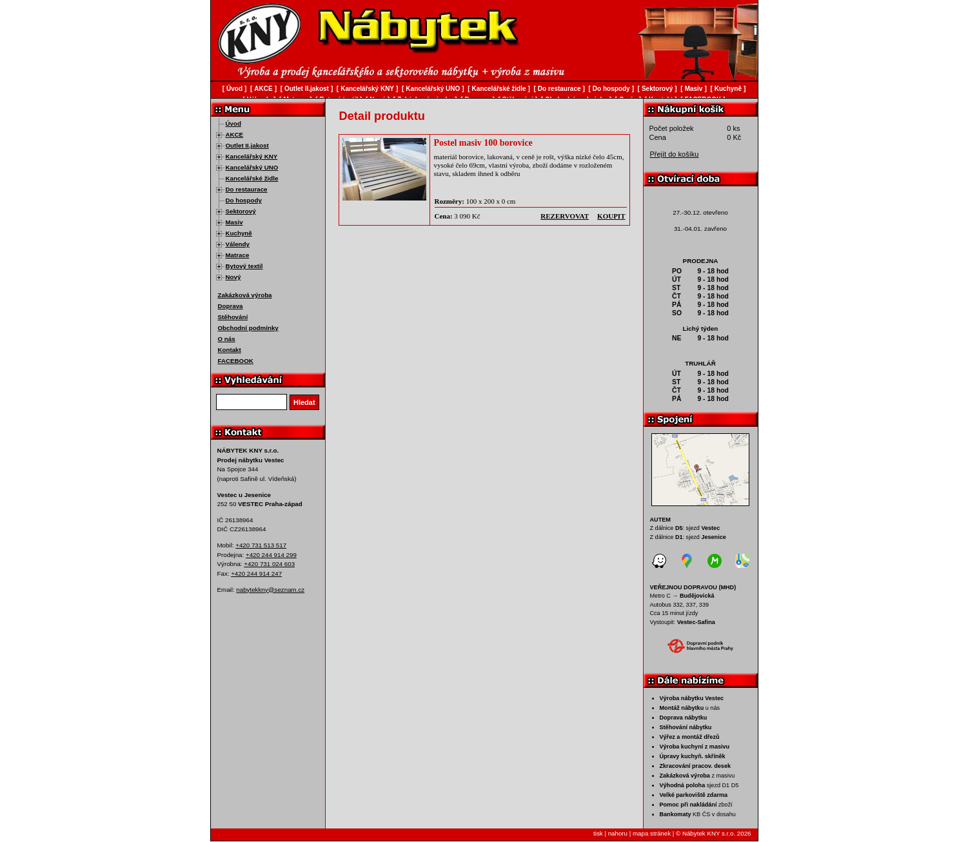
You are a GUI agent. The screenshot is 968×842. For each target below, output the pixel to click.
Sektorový (241, 211)
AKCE (235, 134)
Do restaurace (247, 189)
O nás (226, 338)
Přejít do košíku (674, 154)
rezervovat (564, 216)
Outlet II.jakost (247, 145)
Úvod (233, 123)
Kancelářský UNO (252, 167)
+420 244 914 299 (271, 554)
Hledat (304, 402)
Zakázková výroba (245, 295)
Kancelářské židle (252, 178)
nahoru (617, 833)
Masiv (234, 222)
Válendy (238, 244)
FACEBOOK (235, 360)
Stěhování (233, 316)
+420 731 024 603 (269, 563)
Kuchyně (239, 233)
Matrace (238, 255)
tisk (598, 833)
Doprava (230, 305)
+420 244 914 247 (256, 573)
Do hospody (244, 200)
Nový (233, 276)
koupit (611, 216)
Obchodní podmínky (248, 327)
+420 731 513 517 (260, 545)
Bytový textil (244, 265)
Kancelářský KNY (252, 156)
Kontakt (229, 349)
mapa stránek (652, 833)
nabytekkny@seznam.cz (270, 589)
